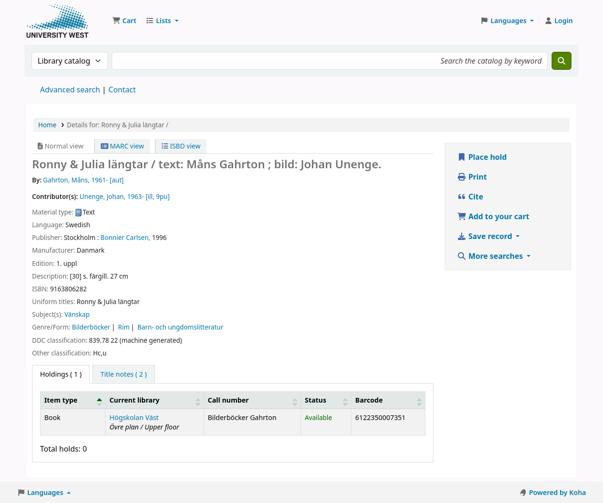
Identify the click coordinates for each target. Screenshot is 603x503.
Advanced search (70, 89)
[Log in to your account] (558, 21)
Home (47, 124)
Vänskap (77, 314)
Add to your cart (493, 216)
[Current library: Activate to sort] (155, 399)
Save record (485, 236)
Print (472, 177)
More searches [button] (491, 256)
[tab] (123, 374)
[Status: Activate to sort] (326, 399)
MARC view (122, 145)
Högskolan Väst (133, 417)
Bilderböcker (91, 326)
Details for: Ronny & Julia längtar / (117, 124)
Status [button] (315, 400)
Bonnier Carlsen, (125, 237)
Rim (124, 326)
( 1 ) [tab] (60, 374)
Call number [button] (228, 400)
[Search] (561, 61)
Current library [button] (134, 400)
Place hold (482, 157)
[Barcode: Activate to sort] (388, 399)
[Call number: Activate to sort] (252, 399)
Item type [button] (60, 400)
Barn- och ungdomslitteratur (180, 326)
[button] (124, 21)
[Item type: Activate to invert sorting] (73, 399)
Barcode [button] (369, 400)
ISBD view (181, 145)
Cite (470, 196)
